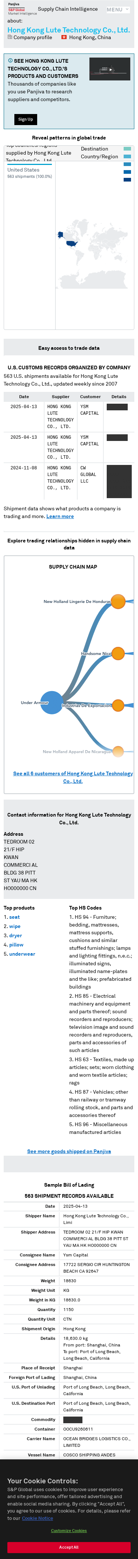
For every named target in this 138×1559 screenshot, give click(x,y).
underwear (22, 954)
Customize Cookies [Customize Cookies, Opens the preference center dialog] (69, 1535)
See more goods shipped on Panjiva (69, 1151)
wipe (15, 926)
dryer (15, 935)
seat (14, 917)
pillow (16, 945)
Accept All (68, 1552)
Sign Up (25, 119)
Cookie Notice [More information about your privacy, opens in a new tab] (37, 1522)
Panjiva (22, 9)
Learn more (60, 516)
